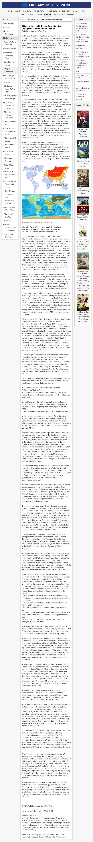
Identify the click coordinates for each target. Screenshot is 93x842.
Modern (31, 19)
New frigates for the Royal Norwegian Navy (82, 54)
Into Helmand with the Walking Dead (83, 190)
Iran (77, 72)
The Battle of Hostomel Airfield (81, 96)
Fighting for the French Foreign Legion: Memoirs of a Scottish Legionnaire (83, 316)
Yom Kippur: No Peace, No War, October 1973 (83, 217)
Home (24, 19)
